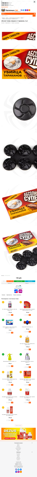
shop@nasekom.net (18, 11)
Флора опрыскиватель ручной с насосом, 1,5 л (9, 361)
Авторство (18, 457)
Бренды (18, 445)
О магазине (18, 453)
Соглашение (18, 458)
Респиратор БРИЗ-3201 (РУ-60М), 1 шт (27, 326)
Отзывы (18, 456)
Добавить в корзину (10, 281)
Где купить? (30, 281)
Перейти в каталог (18, 425)
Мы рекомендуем (18, 448)
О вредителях (18, 449)
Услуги (18, 450)
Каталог (18, 444)
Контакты (18, 459)
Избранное (27, 283)
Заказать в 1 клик (19, 281)
